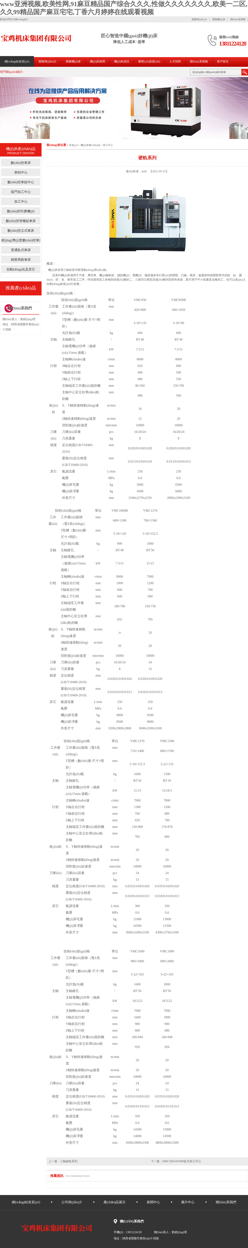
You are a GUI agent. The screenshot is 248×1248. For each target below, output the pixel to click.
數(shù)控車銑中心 (20, 182)
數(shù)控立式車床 (20, 230)
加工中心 (108, 145)
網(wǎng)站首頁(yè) (17, 61)
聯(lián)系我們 (226, 1202)
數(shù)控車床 (21, 163)
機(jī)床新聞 (97, 61)
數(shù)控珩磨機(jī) (20, 211)
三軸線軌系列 (69, 1161)
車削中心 (20, 172)
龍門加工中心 (21, 192)
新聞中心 (153, 1202)
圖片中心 (187, 1202)
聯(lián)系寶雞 (238, 19)
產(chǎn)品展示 (115, 1202)
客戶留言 (223, 61)
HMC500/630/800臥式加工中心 (181, 1161)
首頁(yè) (73, 145)
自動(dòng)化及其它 (20, 269)
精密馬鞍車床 (21, 259)
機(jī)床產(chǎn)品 (90, 145)
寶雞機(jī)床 (218, 19)
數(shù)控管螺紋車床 (21, 221)
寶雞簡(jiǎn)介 (199, 19)
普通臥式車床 (21, 250)
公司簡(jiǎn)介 (71, 1202)
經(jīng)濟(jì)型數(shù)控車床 (22, 240)
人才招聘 (175, 61)
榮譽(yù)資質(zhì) (149, 61)
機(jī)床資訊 (121, 61)
